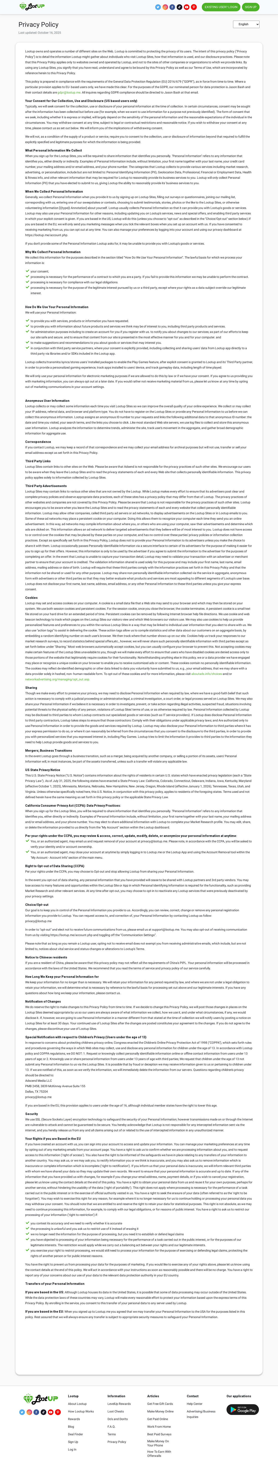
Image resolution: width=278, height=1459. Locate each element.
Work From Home (159, 1426)
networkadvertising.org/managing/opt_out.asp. (57, 679)
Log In (72, 1449)
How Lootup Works (81, 1411)
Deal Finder (75, 1434)
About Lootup (77, 1404)
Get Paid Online (157, 1419)
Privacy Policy (117, 1442)
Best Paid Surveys (159, 1434)
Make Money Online (160, 1411)
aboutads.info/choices (206, 674)
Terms (112, 1434)
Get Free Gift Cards (160, 1404)
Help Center (194, 1404)
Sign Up (73, 1442)
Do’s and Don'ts (118, 1419)
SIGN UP (250, 7)
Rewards (74, 1419)
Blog (71, 1426)
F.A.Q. (112, 1426)
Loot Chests (116, 1411)
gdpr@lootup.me (69, 92)
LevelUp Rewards (119, 1404)
